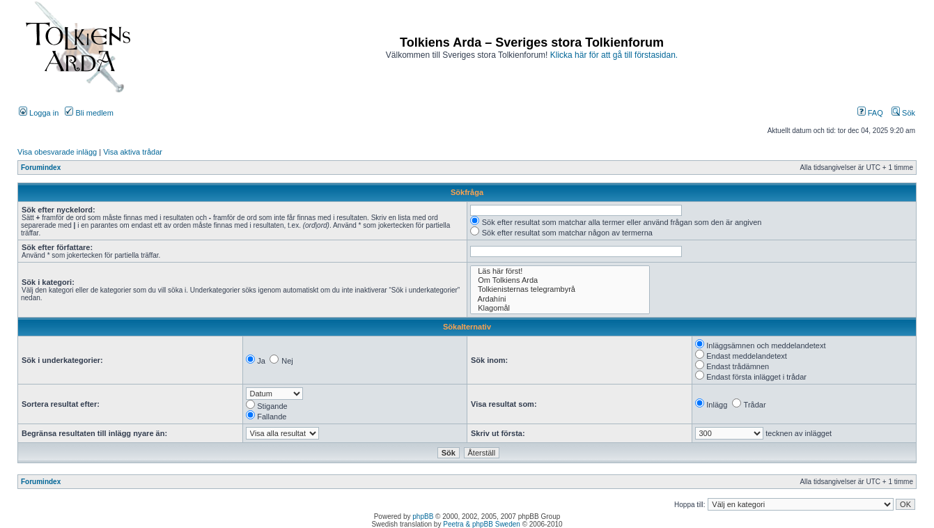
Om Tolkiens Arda (560, 280)
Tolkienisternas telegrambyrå (560, 289)
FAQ (870, 113)
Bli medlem (89, 113)
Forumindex (41, 167)
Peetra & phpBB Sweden (481, 524)
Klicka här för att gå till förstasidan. (614, 55)
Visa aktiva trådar (132, 152)
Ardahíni (560, 299)
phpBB (422, 516)
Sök (903, 113)
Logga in (39, 113)
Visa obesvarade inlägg (57, 152)
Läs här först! (560, 271)
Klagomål (560, 308)
